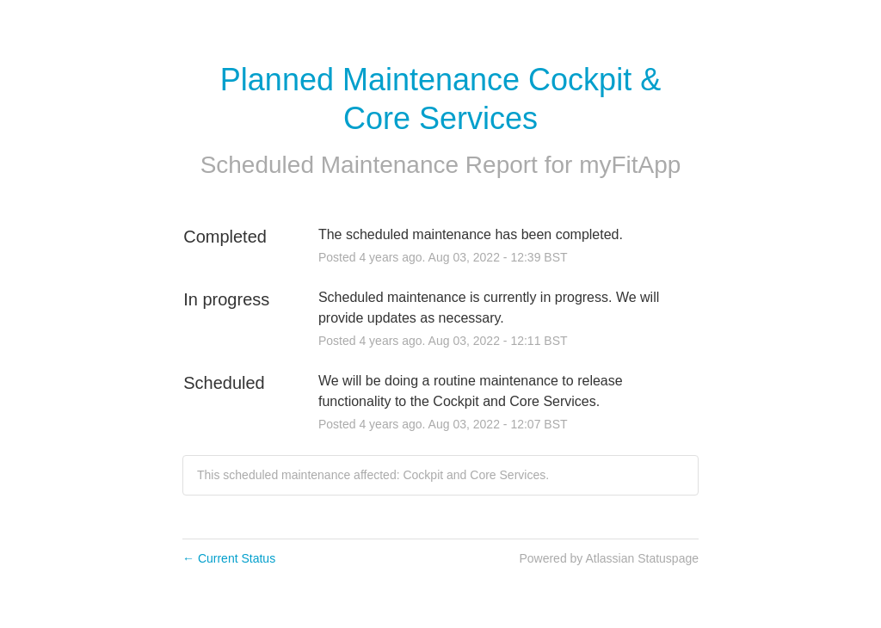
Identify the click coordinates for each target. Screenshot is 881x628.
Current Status (228, 558)
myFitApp (630, 164)
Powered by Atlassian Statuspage (609, 558)
